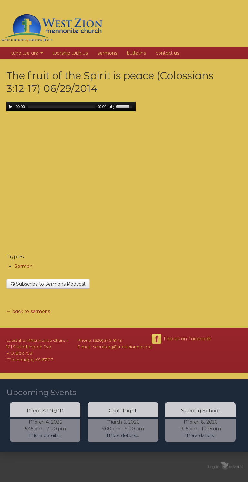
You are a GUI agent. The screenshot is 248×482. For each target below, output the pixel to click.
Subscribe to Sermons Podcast (48, 284)
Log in (214, 466)
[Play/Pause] (10, 106)
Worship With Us (70, 53)
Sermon (24, 266)
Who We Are (27, 53)
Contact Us (167, 53)
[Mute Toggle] (112, 106)
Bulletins (136, 53)
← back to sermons (28, 311)
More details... (45, 435)
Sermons (107, 53)
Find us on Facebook (181, 339)
